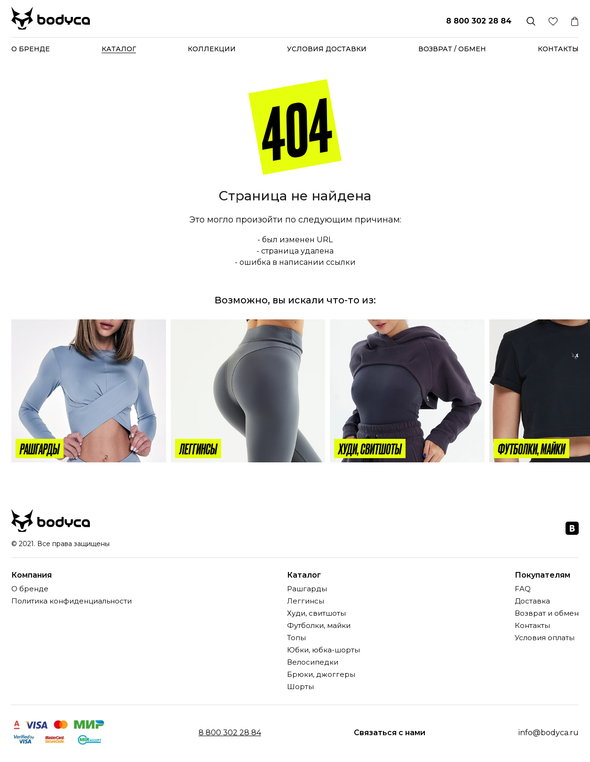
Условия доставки (327, 49)
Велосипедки (312, 663)
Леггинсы (305, 601)
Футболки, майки (319, 626)
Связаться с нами (389, 733)
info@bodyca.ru (548, 732)
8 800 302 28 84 (478, 20)
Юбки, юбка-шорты (323, 650)
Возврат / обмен (452, 49)
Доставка (532, 601)
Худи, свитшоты (316, 614)
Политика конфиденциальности (71, 601)
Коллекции (212, 49)
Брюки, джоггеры (321, 675)
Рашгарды (307, 589)
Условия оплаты (544, 638)
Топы (296, 638)
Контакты (558, 49)
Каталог (119, 49)
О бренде (30, 49)
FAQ (523, 589)
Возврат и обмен (547, 614)
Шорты (300, 687)
